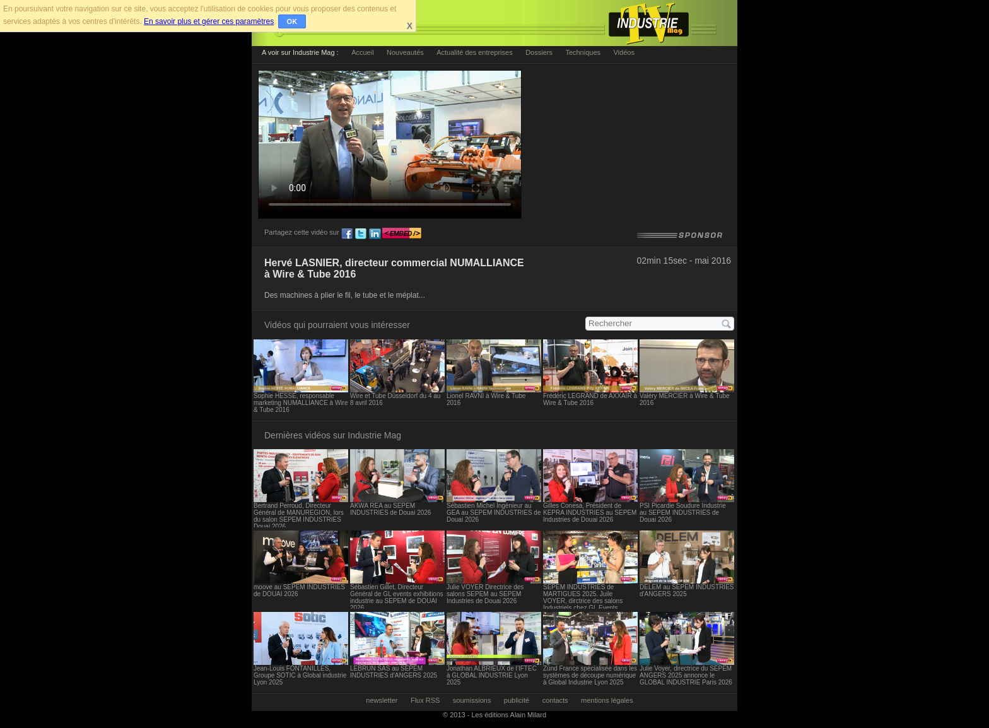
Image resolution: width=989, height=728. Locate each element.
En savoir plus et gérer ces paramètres (209, 21)
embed (401, 234)
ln (374, 234)
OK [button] (292, 21)
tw (360, 234)
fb (347, 234)
